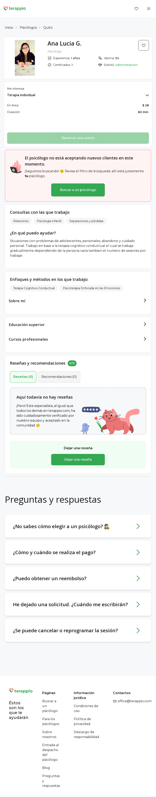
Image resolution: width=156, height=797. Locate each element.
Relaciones (21, 221)
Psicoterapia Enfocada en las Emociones (91, 288)
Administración (126, 65)
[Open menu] (149, 8)
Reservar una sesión (78, 138)
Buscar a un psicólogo (78, 190)
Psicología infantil (49, 221)
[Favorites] (136, 8)
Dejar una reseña (78, 454)
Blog (46, 762)
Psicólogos (28, 27)
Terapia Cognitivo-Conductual (34, 288)
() (23, 371)
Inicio (9, 27)
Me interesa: (16, 88)
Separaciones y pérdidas (86, 221)
